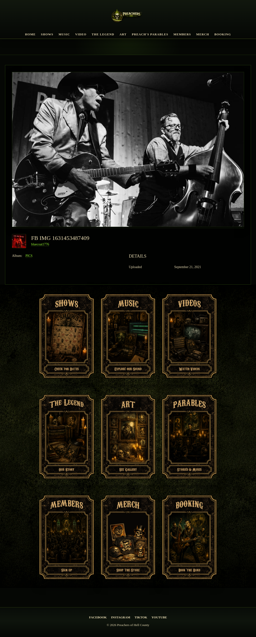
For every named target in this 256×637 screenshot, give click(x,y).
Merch (202, 34)
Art (123, 34)
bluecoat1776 (40, 244)
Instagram (120, 617)
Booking (222, 34)
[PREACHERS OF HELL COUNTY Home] (128, 16)
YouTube (159, 617)
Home (30, 34)
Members (182, 34)
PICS (29, 256)
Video (80, 34)
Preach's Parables (150, 34)
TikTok (141, 617)
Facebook (98, 617)
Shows (47, 34)
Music (64, 34)
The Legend (103, 34)
